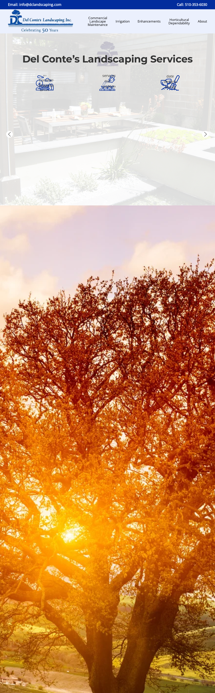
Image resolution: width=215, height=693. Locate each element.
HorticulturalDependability (179, 21)
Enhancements (149, 21)
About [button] (202, 21)
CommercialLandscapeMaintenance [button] (98, 21)
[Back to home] (40, 21)
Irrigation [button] (123, 21)
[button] (9, 134)
